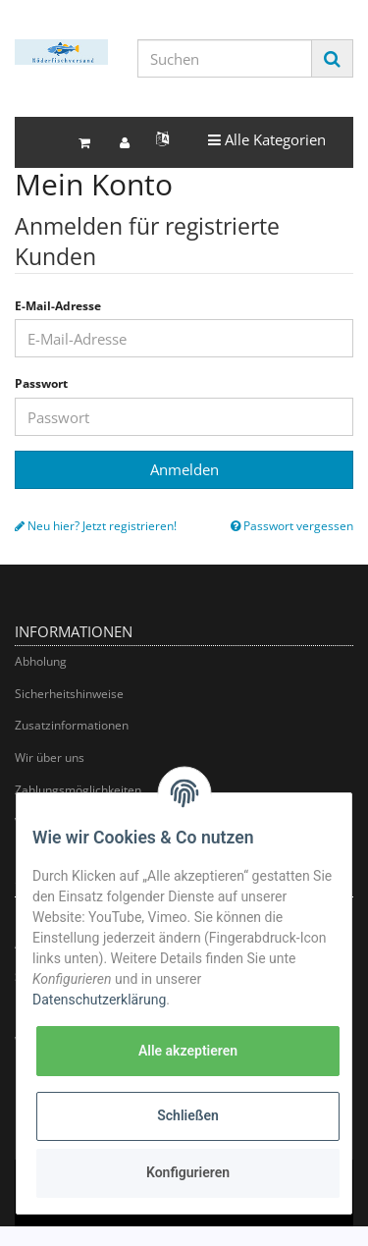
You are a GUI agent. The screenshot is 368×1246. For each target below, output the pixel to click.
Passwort (41, 384)
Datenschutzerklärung (99, 999)
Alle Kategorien (266, 139)
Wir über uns (49, 757)
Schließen (188, 1115)
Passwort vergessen (292, 526)
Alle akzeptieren (187, 1050)
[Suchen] (224, 58)
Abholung (41, 661)
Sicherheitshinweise (69, 693)
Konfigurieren (188, 1172)
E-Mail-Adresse (58, 306)
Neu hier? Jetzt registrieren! (96, 526)
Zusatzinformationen (72, 725)
